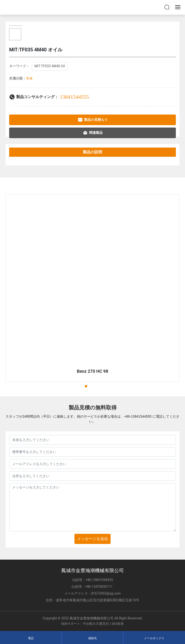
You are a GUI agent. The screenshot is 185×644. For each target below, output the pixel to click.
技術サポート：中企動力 (78, 623)
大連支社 (102, 623)
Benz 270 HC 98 (92, 371)
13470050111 (102, 587)
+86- (127, 416)
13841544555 (74, 97)
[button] (81, 386)
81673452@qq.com (106, 593)
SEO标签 (118, 623)
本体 (29, 78)
